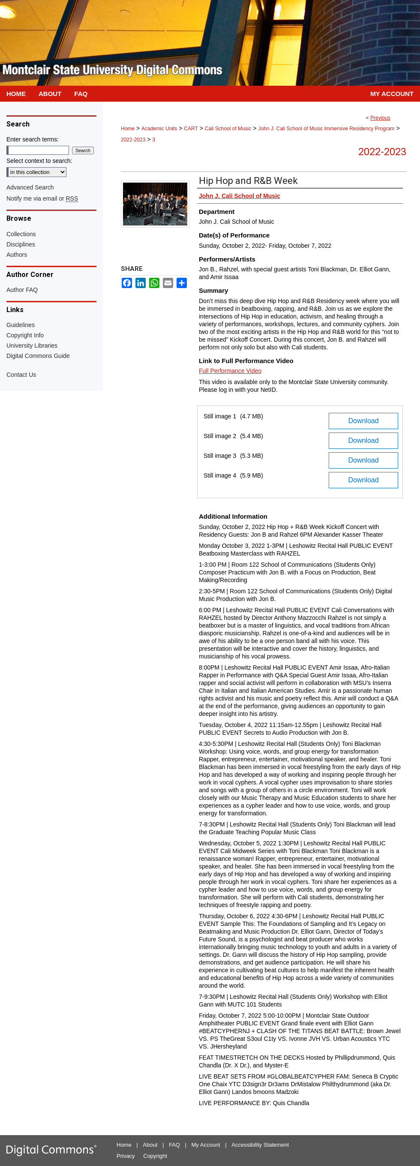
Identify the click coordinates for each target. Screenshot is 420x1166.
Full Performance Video (230, 370)
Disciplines (20, 244)
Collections (21, 234)
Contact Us (21, 374)
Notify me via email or (42, 198)
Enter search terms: (32, 139)
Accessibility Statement (260, 1145)
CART (191, 129)
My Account (206, 1145)
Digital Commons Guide (38, 355)
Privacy (126, 1156)
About (150, 1145)
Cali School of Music (228, 129)
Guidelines (20, 325)
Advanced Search (30, 187)
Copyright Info (25, 335)
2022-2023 (133, 140)
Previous (380, 118)
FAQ (174, 1145)
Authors (16, 254)
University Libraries (31, 345)
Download (363, 420)
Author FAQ (22, 289)
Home (128, 129)
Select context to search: (39, 160)
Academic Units (159, 129)
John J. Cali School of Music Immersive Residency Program (326, 129)
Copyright (155, 1156)
